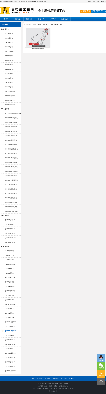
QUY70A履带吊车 (10, 304)
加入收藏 (96, 1)
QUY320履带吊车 (10, 344)
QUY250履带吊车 (10, 340)
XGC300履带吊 (9, 69)
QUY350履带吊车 (10, 233)
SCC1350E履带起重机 (11, 144)
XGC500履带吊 (9, 78)
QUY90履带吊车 (9, 317)
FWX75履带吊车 (9, 255)
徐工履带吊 (5, 29)
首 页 (6, 19)
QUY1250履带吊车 (10, 371)
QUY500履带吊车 (10, 357)
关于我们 (53, 19)
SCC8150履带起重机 (11, 184)
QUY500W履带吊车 (10, 237)
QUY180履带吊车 (10, 224)
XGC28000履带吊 (10, 100)
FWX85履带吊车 (9, 260)
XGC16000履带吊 (10, 96)
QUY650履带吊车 (10, 242)
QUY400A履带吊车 (10, 353)
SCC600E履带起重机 (11, 131)
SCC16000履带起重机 (11, 207)
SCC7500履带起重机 (11, 175)
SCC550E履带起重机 (11, 127)
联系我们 (64, 19)
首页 (33, 24)
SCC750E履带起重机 (11, 135)
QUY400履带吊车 (10, 348)
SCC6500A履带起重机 (11, 122)
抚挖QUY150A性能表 (38, 48)
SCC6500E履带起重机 (11, 171)
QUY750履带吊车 (10, 366)
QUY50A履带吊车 (10, 286)
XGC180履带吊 (9, 60)
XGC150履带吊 (9, 56)
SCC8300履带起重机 (11, 198)
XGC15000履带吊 (10, 91)
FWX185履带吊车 (10, 268)
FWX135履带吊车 (10, 264)
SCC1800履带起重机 (11, 153)
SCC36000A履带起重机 (11, 211)
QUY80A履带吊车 (10, 308)
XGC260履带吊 (9, 65)
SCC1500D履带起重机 (11, 149)
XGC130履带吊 (9, 51)
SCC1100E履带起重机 (11, 118)
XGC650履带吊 (9, 82)
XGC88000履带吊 (10, 105)
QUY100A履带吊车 (10, 322)
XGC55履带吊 (9, 33)
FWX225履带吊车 (10, 273)
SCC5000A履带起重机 (11, 167)
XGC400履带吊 (9, 73)
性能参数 (17, 19)
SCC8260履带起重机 (11, 193)
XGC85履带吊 (9, 42)
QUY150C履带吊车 (10, 335)
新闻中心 (41, 19)
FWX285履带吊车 (10, 277)
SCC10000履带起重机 (11, 202)
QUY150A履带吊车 (10, 331)
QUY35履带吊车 (9, 282)
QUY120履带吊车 (10, 326)
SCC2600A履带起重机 (11, 158)
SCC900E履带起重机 (11, 140)
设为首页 (90, 1)
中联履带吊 (5, 215)
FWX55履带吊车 (9, 251)
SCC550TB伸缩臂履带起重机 (13, 113)
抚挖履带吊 (5, 246)
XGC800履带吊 (9, 87)
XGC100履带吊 (9, 47)
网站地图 (103, 1)
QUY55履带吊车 (9, 295)
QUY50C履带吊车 (10, 291)
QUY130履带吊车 (10, 220)
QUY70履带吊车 (9, 300)
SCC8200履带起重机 (11, 189)
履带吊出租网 (53, 391)
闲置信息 (29, 19)
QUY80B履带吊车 (10, 313)
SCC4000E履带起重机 (11, 162)
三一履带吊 (5, 109)
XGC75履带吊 (9, 38)
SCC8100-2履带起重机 (11, 180)
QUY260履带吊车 (10, 229)
